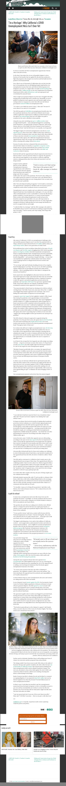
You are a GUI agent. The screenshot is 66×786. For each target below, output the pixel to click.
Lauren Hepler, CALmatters (15, 19)
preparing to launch (22, 550)
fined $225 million (39, 678)
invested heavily (46, 320)
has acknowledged (25, 116)
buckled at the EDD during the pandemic (24, 557)
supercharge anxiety (18, 245)
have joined (46, 147)
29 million (39, 244)
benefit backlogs (44, 88)
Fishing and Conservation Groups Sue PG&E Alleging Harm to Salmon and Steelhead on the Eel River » (45, 13)
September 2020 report (28, 282)
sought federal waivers (37, 321)
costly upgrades (21, 555)
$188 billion (28, 111)
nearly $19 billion (25, 103)
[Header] (33, 3)
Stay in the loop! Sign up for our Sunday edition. (31, 716)
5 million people (26, 90)
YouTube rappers (27, 250)
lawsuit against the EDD (33, 582)
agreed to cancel (38, 586)
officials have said (32, 92)
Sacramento (48, 19)
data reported (33, 440)
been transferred (33, 136)
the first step (49, 328)
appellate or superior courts (41, 146)
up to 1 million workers (39, 121)
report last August (24, 296)
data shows (37, 141)
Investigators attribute (23, 252)
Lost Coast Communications (19, 781)
